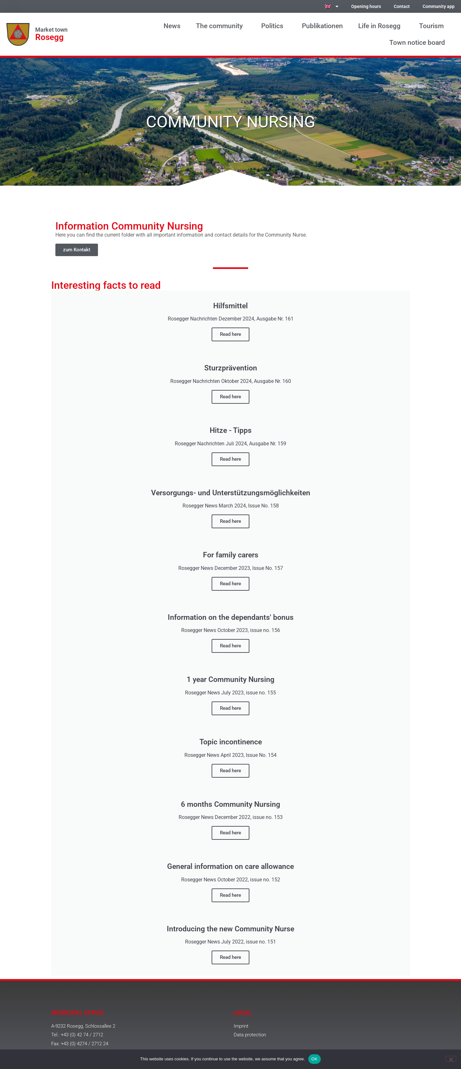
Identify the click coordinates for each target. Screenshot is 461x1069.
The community (221, 26)
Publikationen (322, 26)
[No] (450, 1059)
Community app (439, 6)
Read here (230, 334)
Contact (402, 6)
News (172, 26)
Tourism (433, 26)
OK (314, 1059)
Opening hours (366, 6)
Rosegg (49, 37)
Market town (51, 30)
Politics (274, 26)
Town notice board (418, 42)
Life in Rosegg (381, 26)
